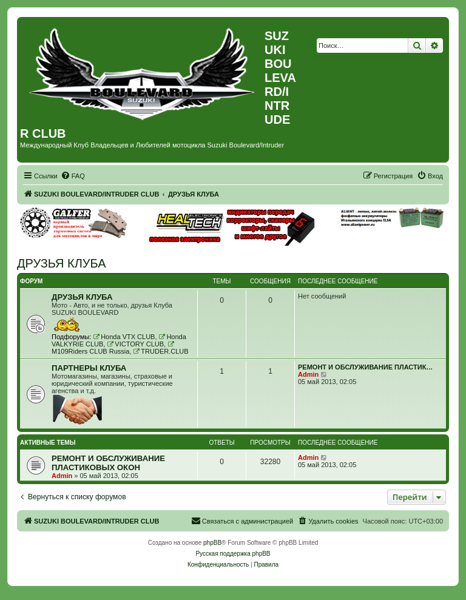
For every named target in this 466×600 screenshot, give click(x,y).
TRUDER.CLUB (161, 351)
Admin (308, 374)
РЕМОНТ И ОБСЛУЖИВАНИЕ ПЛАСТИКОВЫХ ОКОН (108, 463)
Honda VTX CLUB (124, 336)
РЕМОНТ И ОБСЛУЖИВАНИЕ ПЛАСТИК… (365, 367)
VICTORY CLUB (135, 344)
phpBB (212, 542)
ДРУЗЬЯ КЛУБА (61, 263)
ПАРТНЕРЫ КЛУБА (89, 367)
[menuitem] (73, 176)
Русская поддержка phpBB (232, 553)
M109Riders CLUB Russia (113, 348)
